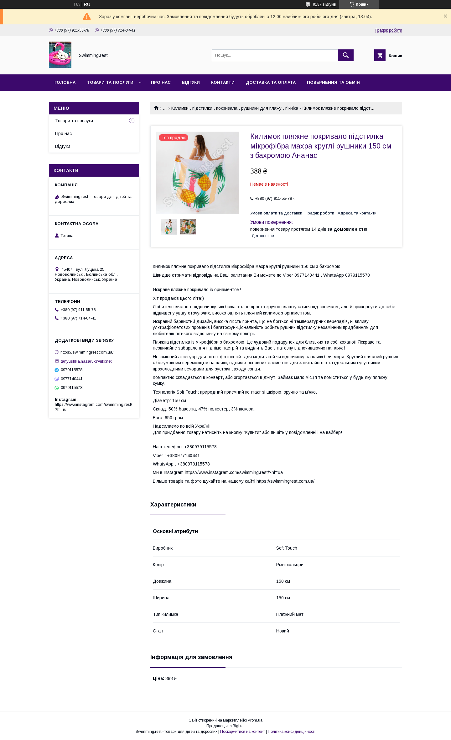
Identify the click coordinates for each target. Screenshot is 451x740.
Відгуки (191, 82)
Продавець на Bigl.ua (225, 726)
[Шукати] (346, 55)
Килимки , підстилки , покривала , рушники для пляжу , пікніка (234, 108)
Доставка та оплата (271, 82)
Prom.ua (255, 720)
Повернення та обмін (333, 82)
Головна (64, 82)
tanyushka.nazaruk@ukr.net (86, 361)
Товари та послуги (110, 82)
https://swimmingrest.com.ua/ (87, 352)
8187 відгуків (324, 4)
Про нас (161, 82)
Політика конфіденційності (291, 731)
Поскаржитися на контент (242, 731)
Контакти (223, 82)
